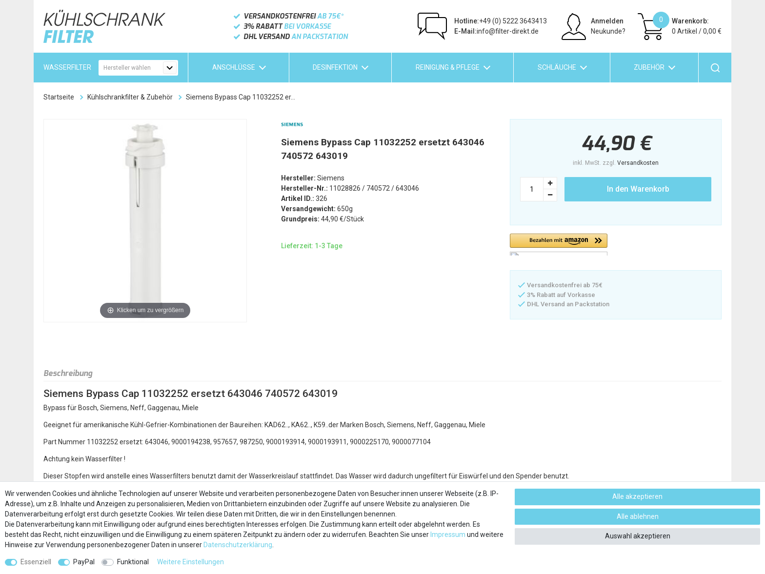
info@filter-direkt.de (496, 31)
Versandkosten (638, 162)
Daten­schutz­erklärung (237, 545)
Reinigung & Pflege (448, 67)
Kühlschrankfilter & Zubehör (130, 97)
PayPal (84, 562)
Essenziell (35, 562)
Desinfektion (335, 67)
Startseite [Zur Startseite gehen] (58, 97)
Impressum (447, 534)
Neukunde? (608, 31)
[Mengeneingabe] (532, 189)
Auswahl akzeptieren (637, 536)
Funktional (133, 562)
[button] (558, 245)
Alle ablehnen (638, 516)
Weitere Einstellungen (190, 562)
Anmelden (607, 21)
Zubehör (649, 67)
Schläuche (557, 67)
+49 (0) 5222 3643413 (500, 21)
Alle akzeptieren (637, 496)
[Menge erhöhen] (550, 183)
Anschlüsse (233, 67)
